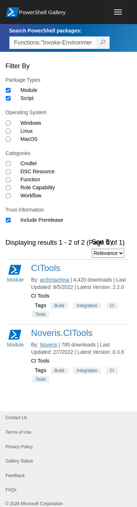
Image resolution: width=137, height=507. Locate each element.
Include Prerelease (41, 220)
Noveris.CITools (61, 333)
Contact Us (16, 417)
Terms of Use (18, 432)
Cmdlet (28, 163)
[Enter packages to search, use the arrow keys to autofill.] (52, 42)
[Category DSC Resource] (8, 171)
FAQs (10, 489)
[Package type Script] (8, 98)
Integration (87, 305)
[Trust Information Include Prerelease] (8, 220)
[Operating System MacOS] (8, 139)
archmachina (54, 280)
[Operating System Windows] (8, 123)
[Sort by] (108, 253)
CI (112, 305)
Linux (26, 131)
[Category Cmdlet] (8, 163)
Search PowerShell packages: (45, 31)
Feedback (15, 475)
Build (59, 305)
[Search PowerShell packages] (103, 42)
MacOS (29, 139)
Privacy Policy (19, 446)
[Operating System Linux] (8, 131)
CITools (45, 268)
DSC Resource (37, 171)
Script (27, 98)
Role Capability (37, 187)
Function (30, 179)
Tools (40, 314)
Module (28, 90)
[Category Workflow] (8, 195)
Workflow (30, 195)
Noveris (48, 345)
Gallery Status (19, 461)
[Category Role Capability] (8, 187)
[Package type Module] (8, 90)
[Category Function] (8, 179)
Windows (30, 123)
